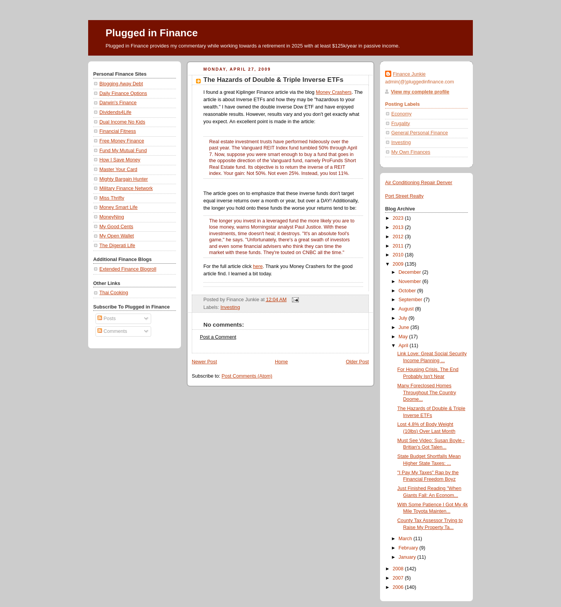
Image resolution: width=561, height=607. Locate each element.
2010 (399, 255)
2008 (399, 568)
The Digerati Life (117, 245)
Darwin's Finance (117, 102)
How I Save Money (119, 160)
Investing (230, 307)
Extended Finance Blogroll (127, 269)
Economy (401, 114)
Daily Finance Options (123, 93)
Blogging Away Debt (121, 83)
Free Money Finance (121, 141)
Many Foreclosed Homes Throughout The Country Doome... (426, 392)
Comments (112, 331)
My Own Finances (410, 152)
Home (281, 362)
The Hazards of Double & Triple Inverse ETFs (273, 79)
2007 (399, 578)
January (408, 557)
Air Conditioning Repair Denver (418, 182)
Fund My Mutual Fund (123, 150)
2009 (399, 264)
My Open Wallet (116, 236)
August (407, 309)
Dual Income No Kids (122, 122)
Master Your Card (118, 169)
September (411, 299)
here (258, 266)
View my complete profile (420, 92)
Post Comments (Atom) (247, 376)
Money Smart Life (118, 207)
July (404, 318)
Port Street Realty (404, 196)
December (411, 272)
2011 (399, 246)
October (408, 290)
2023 (399, 218)
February (409, 548)
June (405, 327)
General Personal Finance (419, 133)
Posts (106, 318)
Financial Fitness (117, 131)
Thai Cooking (113, 292)
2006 (399, 587)
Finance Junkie (409, 74)
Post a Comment (218, 337)
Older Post (357, 362)
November (411, 281)
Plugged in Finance (152, 33)
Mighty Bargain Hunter (123, 179)
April (404, 345)
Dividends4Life (115, 112)
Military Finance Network (126, 188)
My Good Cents (116, 226)
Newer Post (204, 362)
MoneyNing (111, 217)
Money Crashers (334, 92)
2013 (399, 227)
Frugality (400, 123)
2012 (399, 236)
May (404, 336)
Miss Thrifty (111, 198)
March (406, 538)
